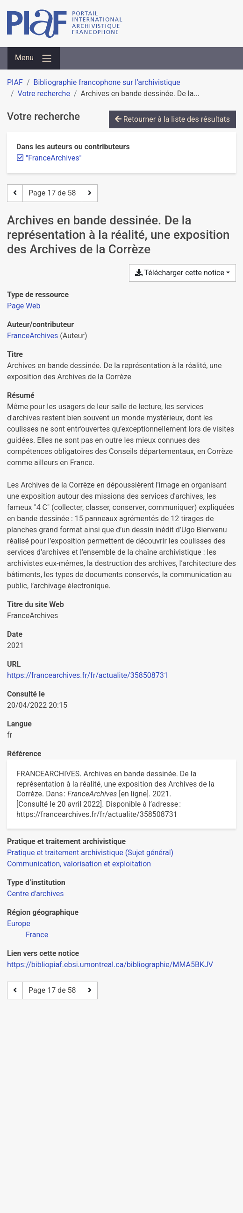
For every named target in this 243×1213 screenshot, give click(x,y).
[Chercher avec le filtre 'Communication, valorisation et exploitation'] (79, 863)
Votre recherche (44, 93)
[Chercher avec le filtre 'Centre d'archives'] (35, 893)
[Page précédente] (15, 193)
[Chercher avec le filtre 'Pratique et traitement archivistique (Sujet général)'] (90, 852)
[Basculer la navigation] (33, 58)
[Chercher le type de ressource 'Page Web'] (24, 305)
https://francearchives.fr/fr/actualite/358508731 (87, 675)
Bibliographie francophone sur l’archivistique (106, 82)
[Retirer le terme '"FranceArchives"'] (54, 157)
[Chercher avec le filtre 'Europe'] (18, 923)
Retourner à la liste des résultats (172, 119)
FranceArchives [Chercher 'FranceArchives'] (32, 335)
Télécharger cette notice (179, 272)
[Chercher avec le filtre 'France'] (37, 934)
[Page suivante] (90, 193)
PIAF (15, 82)
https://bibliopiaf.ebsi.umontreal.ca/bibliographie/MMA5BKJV (110, 964)
